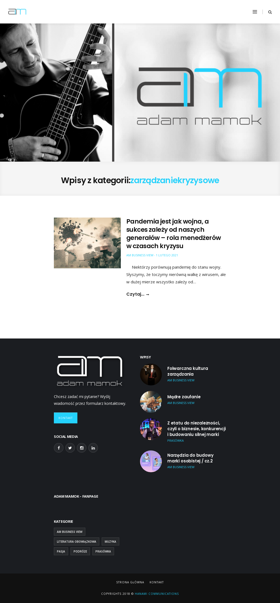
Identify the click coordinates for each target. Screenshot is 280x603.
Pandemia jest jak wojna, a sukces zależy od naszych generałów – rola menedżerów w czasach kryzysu (173, 233)
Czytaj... (135, 294)
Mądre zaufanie (183, 397)
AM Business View (139, 255)
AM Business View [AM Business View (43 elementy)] (69, 532)
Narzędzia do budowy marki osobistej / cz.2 (190, 458)
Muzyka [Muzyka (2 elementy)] (110, 541)
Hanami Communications (156, 594)
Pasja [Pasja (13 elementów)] (61, 551)
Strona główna (130, 582)
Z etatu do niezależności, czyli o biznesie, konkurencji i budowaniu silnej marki (196, 428)
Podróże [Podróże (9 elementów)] (80, 551)
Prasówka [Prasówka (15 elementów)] (103, 551)
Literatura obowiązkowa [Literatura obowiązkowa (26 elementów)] (76, 541)
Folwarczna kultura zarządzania (187, 371)
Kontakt (66, 418)
